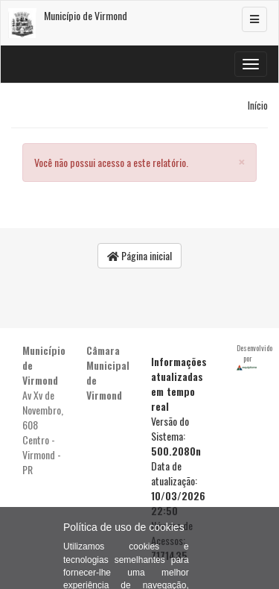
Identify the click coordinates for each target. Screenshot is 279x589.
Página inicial (139, 255)
